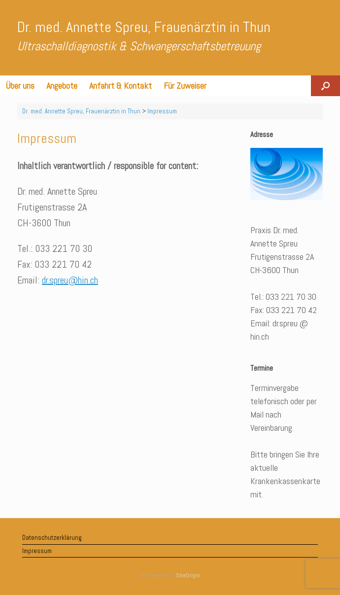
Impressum (37, 551)
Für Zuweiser (185, 85)
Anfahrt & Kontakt (120, 85)
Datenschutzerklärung (52, 537)
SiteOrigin (188, 575)
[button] (325, 85)
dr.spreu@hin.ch (70, 280)
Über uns (20, 85)
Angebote (61, 85)
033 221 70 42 (63, 264)
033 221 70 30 (63, 248)
